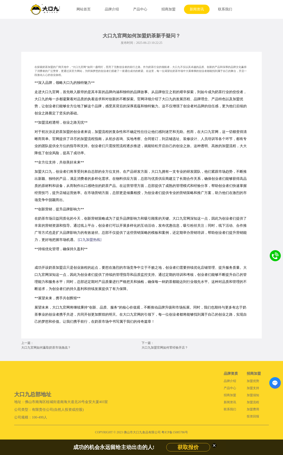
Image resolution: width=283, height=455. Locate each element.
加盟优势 (253, 381)
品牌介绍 (112, 9)
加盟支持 (253, 388)
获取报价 (188, 447)
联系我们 (225, 9)
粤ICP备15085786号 (174, 432)
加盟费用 (253, 409)
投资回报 (253, 416)
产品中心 (140, 9)
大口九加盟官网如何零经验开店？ (165, 347)
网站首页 (83, 9)
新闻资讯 (197, 9)
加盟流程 (253, 402)
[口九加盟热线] (89, 240)
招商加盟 (168, 9)
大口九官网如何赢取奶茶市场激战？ (46, 347)
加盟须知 (253, 395)
